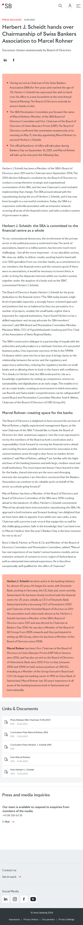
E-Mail (5, 821)
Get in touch (9, 876)
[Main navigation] (78, 6)
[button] (5, 60)
